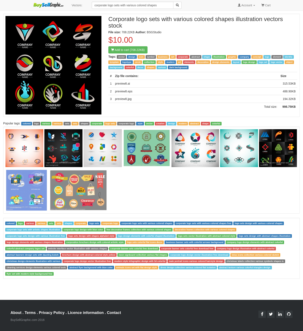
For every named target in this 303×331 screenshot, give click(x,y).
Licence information (86, 313)
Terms (30, 313)
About (16, 313)
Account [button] (246, 5)
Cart (266, 5)
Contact (114, 313)
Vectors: (77, 5)
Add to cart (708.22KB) (128, 50)
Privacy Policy (52, 313)
